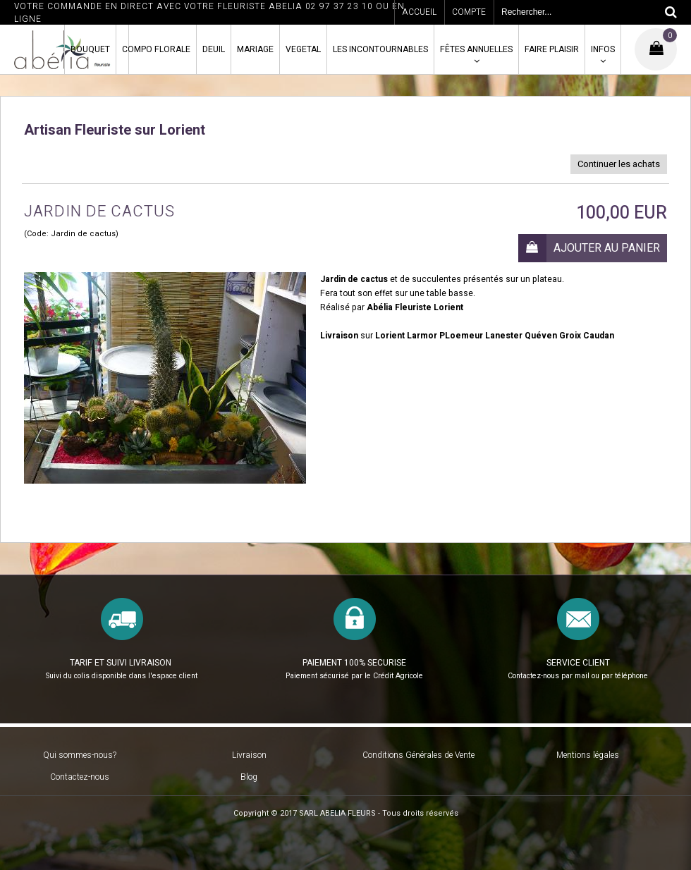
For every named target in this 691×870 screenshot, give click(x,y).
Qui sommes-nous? (79, 755)
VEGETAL (303, 49)
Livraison (249, 755)
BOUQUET (90, 49)
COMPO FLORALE (156, 49)
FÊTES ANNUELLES (476, 49)
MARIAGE (255, 49)
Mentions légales (587, 755)
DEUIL (213, 49)
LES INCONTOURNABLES (380, 49)
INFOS (603, 49)
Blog (248, 777)
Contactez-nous (79, 777)
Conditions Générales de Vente (418, 755)
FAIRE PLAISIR (552, 49)
